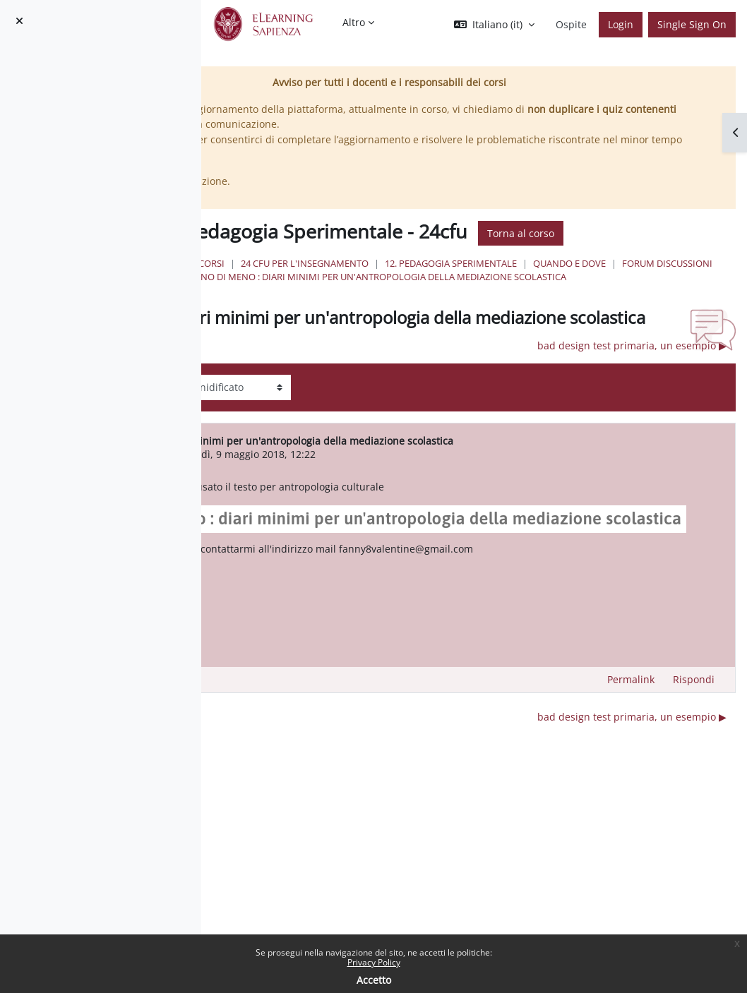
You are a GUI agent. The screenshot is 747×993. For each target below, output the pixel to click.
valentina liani (307, 488)
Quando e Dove (363, 276)
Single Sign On (692, 24)
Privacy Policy (373, 962)
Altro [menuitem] (353, 22)
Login (620, 24)
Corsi (367, 263)
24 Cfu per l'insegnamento (461, 263)
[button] (494, 24)
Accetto (374, 980)
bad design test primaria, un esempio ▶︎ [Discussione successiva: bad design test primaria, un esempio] (632, 379)
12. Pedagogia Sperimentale (607, 263)
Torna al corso (676, 233)
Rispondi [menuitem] (694, 740)
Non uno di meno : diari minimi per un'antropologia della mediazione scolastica (524, 290)
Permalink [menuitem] (631, 740)
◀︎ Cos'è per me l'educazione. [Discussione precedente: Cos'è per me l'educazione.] (290, 379)
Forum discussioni (461, 276)
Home (324, 263)
